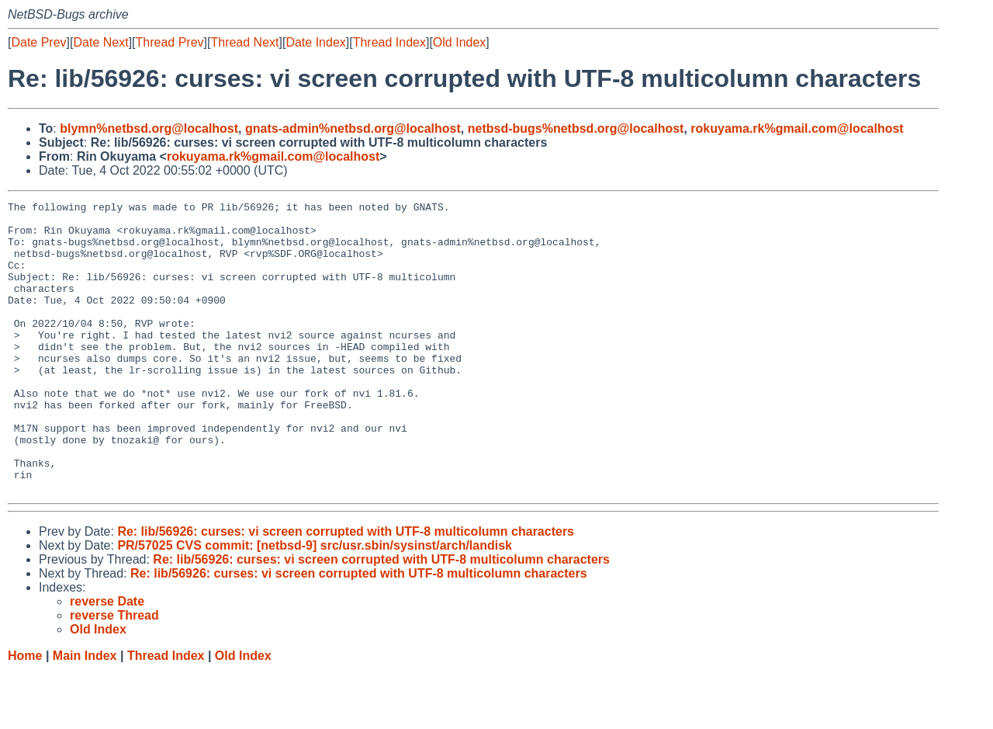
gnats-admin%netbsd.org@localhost (353, 128)
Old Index (459, 42)
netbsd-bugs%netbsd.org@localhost (576, 128)
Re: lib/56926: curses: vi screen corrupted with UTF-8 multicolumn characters (345, 589)
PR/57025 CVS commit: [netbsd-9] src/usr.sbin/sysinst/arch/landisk (314, 603)
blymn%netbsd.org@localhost (149, 128)
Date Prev (38, 42)
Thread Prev (170, 42)
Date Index (315, 42)
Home (25, 713)
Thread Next (244, 42)
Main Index (85, 713)
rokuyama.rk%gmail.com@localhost (796, 128)
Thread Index (389, 42)
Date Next (100, 42)
